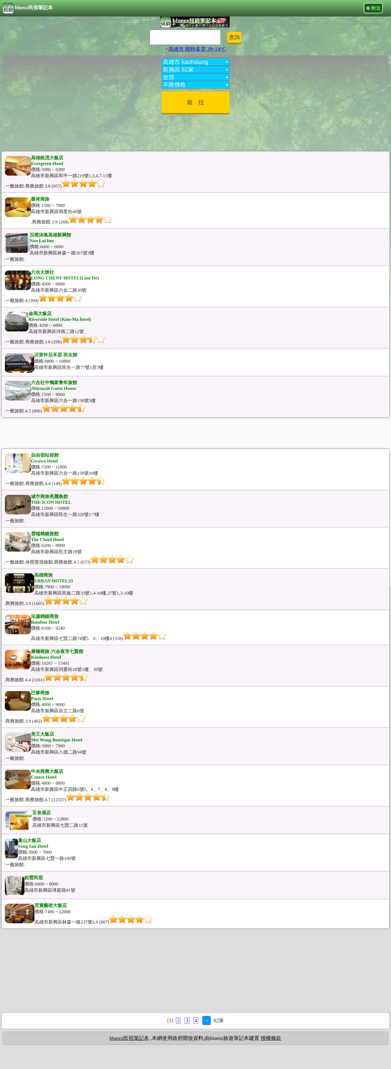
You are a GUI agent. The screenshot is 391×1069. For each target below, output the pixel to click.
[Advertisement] (195, 130)
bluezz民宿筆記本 (28, 8)
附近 (376, 8)
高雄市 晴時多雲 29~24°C (195, 49)
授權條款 (271, 1038)
